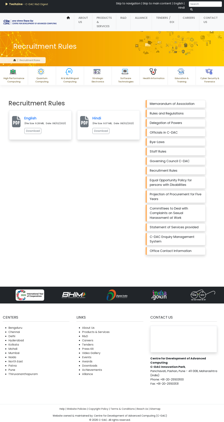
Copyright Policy (98, 409)
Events (86, 357)
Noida (12, 357)
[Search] (205, 4)
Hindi (181, 8)
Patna (12, 366)
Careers (189, 18)
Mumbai (13, 353)
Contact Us (211, 20)
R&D (123, 18)
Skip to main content (157, 3)
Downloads (89, 366)
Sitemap (155, 409)
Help (62, 409)
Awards (87, 361)
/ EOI (171, 20)
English (178, 3)
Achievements (92, 370)
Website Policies (76, 409)
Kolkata (13, 345)
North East (15, 361)
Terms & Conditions (122, 409)
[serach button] (191, 9)
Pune (11, 370)
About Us (83, 20)
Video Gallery (91, 353)
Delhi (11, 336)
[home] (68, 22)
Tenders (162, 18)
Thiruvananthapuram (23, 374)
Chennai (14, 332)
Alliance (141, 18)
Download (25, 131)
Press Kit (88, 349)
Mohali (12, 349)
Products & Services (104, 22)
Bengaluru (15, 328)
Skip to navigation (128, 3)
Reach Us (142, 409)
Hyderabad (16, 340)
